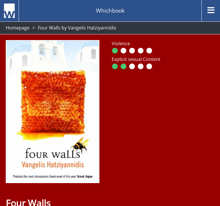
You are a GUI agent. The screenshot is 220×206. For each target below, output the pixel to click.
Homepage (18, 28)
